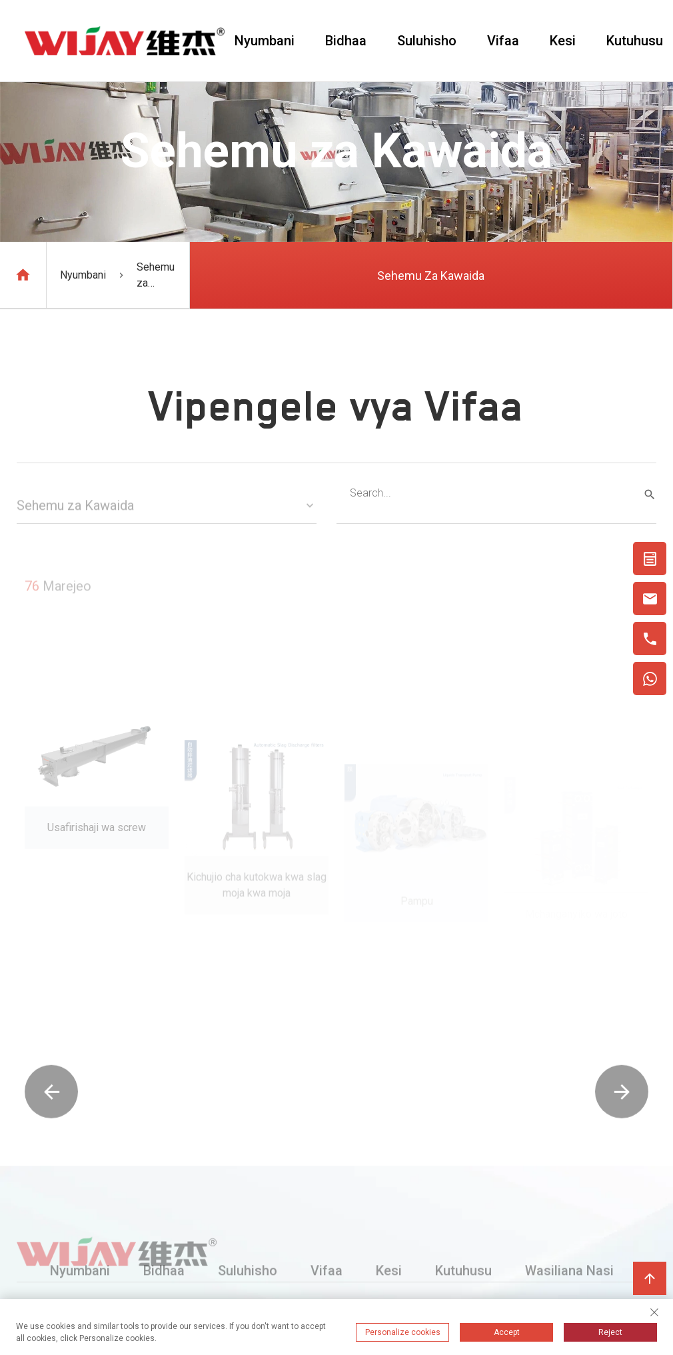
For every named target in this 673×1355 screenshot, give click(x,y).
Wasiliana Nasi (569, 1275)
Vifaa (503, 41)
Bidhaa (345, 41)
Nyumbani (265, 41)
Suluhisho (426, 41)
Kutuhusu (634, 41)
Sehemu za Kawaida (430, 276)
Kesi (563, 41)
